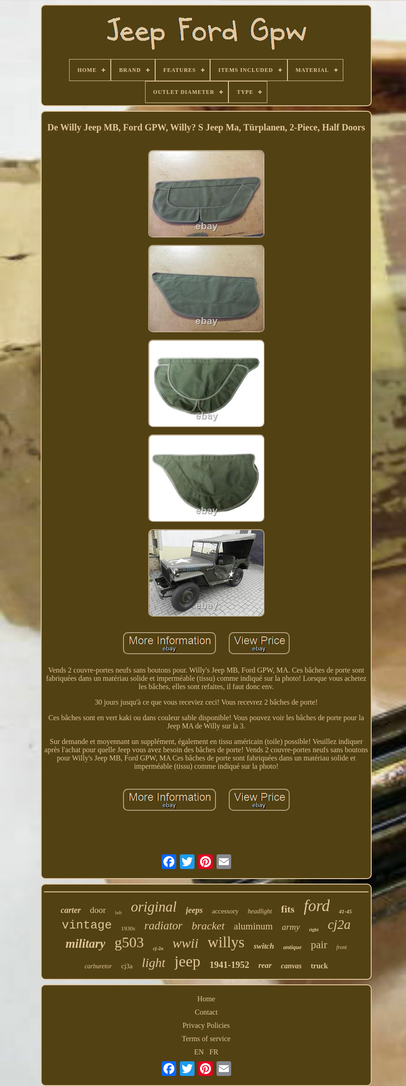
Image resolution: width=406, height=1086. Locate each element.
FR (213, 1052)
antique (292, 947)
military (85, 943)
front (341, 947)
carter (71, 910)
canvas (291, 966)
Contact (206, 1012)
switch (264, 946)
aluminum (253, 926)
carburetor (98, 966)
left (118, 912)
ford (316, 906)
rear (264, 965)
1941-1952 (229, 965)
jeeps (194, 910)
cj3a (127, 966)
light (153, 963)
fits (287, 909)
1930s (128, 928)
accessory (225, 911)
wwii (186, 942)
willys (226, 942)
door (98, 910)
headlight (260, 911)
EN (199, 1052)
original (154, 907)
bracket (208, 926)
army (291, 927)
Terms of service (206, 1039)
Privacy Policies (206, 1025)
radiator (163, 925)
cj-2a (158, 948)
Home (206, 999)
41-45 (345, 911)
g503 (129, 942)
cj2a (339, 924)
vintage (87, 925)
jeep (187, 961)
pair (319, 944)
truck (319, 966)
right (314, 929)
